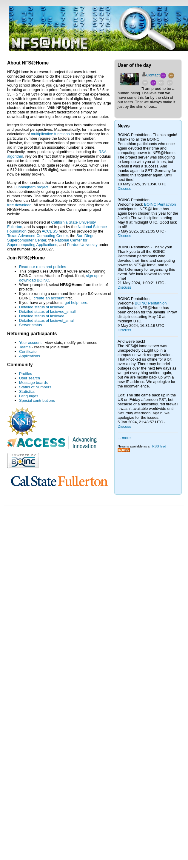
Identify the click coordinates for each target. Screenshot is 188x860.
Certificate (28, 351)
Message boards (33, 382)
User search (29, 378)
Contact (153, 75)
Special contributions (37, 400)
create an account (48, 298)
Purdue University (82, 244)
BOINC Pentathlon (160, 204)
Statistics (27, 391)
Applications (29, 356)
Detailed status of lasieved (41, 307)
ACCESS (50, 231)
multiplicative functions (50, 134)
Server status (30, 325)
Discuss (124, 188)
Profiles (25, 373)
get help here (75, 302)
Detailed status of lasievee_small (47, 311)
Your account (30, 342)
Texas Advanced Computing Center (37, 235)
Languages (28, 396)
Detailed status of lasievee (41, 316)
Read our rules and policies (42, 266)
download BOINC (34, 280)
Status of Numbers (35, 387)
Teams (24, 347)
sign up (92, 275)
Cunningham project (31, 187)
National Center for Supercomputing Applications (47, 242)
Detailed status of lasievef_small (47, 320)
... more (124, 438)
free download (19, 205)
